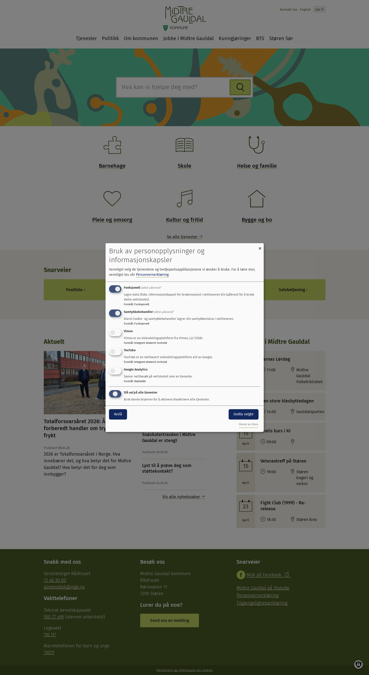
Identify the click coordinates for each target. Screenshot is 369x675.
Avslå (118, 414)
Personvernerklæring (152, 275)
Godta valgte (244, 414)
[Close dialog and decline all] (260, 246)
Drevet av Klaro (248, 424)
